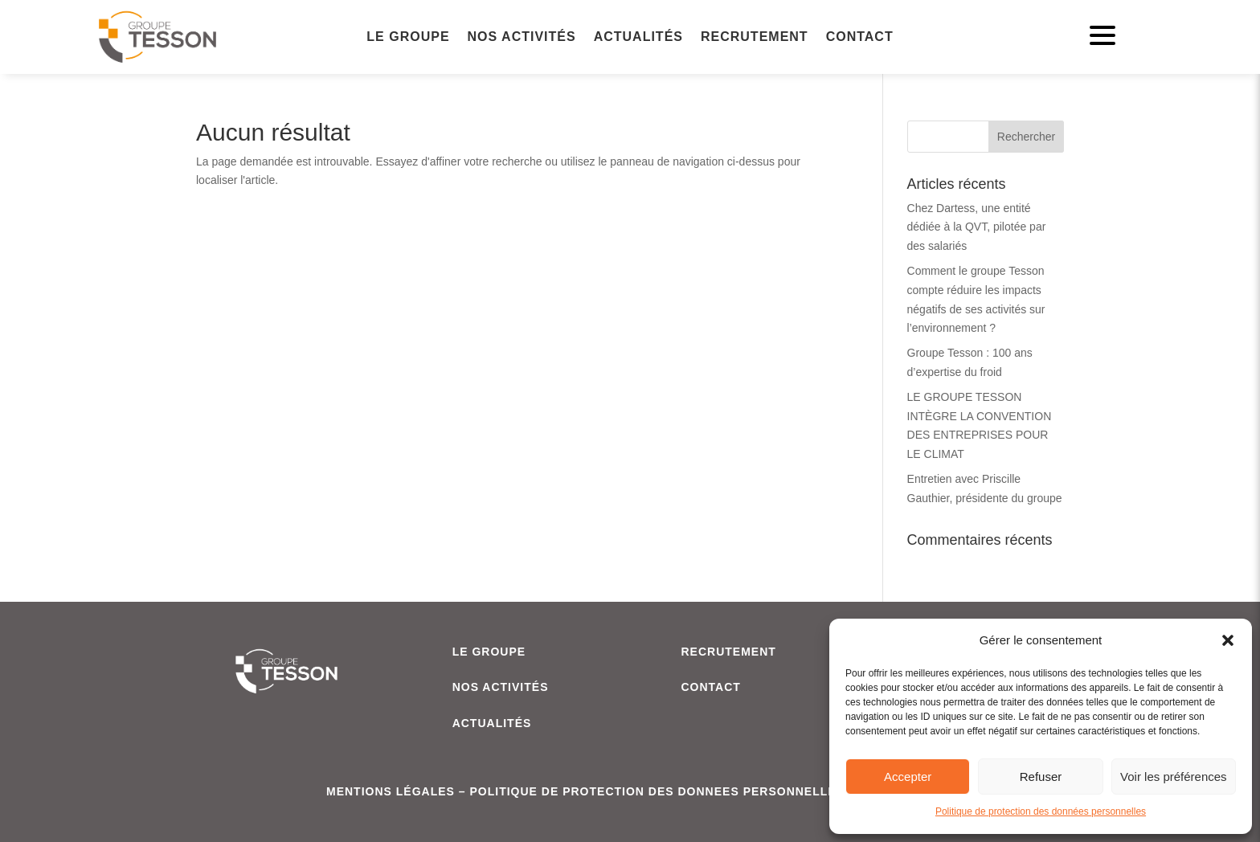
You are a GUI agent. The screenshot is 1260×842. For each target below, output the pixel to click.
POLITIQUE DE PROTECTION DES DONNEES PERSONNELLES (657, 791)
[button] (1228, 640)
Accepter (907, 776)
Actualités (638, 37)
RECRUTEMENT (728, 651)
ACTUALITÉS (492, 723)
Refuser (1041, 776)
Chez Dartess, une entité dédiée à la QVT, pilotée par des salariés (976, 227)
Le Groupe (407, 37)
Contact (860, 37)
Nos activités (522, 37)
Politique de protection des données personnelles (1040, 811)
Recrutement (754, 37)
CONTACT (710, 687)
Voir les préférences (1173, 776)
